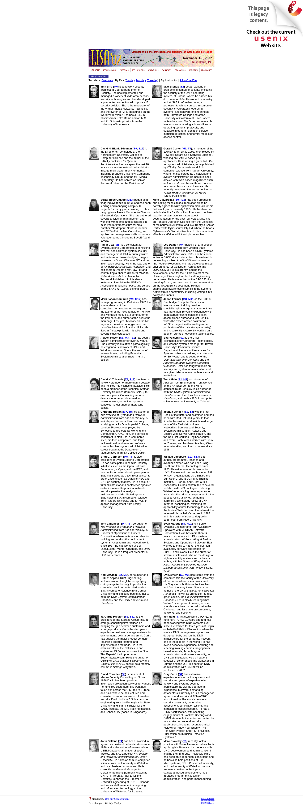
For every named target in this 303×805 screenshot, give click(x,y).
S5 (123, 674)
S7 (183, 523)
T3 (191, 411)
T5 (185, 741)
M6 (116, 86)
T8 (130, 411)
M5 (117, 244)
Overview (107, 80)
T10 (176, 199)
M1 (184, 148)
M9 (131, 299)
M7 (125, 411)
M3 (127, 337)
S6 (121, 337)
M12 (137, 299)
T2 (182, 86)
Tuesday (152, 80)
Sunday (130, 80)
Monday (141, 80)
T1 (120, 741)
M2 (185, 379)
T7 (178, 616)
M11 (191, 299)
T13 (182, 199)
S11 (132, 616)
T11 (132, 337)
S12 (140, 148)
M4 (182, 244)
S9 (135, 148)
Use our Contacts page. (117, 798)
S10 (190, 456)
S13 (196, 456)
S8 (126, 616)
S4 (180, 674)
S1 (182, 337)
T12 (132, 379)
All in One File (188, 80)
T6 (130, 456)
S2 (180, 379)
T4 (189, 148)
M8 (185, 299)
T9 (126, 379)
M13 (130, 199)
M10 (189, 523)
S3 (186, 411)
